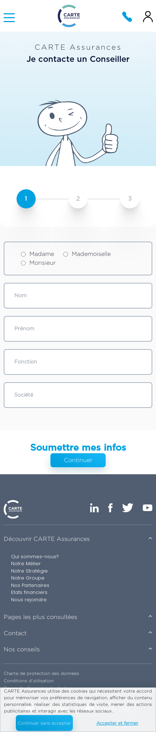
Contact (15, 633)
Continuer (78, 460)
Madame (37, 254)
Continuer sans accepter (44, 723)
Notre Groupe (28, 577)
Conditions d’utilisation (29, 680)
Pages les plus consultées (40, 617)
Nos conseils (22, 649)
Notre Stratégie (29, 570)
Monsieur (38, 263)
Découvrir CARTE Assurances (47, 539)
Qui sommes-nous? (35, 556)
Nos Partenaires (30, 585)
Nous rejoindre (29, 599)
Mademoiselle (87, 254)
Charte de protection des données (41, 673)
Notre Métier (26, 563)
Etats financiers (29, 592)
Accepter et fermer (117, 723)
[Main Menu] (9, 17)
